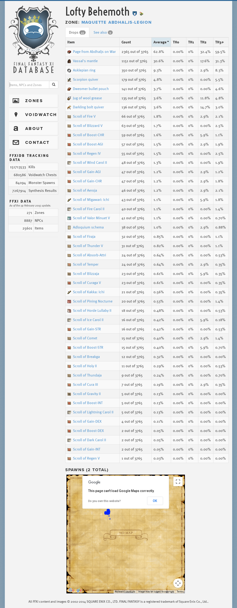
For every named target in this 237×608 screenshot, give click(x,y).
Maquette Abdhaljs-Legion (116, 22)
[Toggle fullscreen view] (178, 481)
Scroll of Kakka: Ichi (85, 292)
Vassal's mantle (82, 61)
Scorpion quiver (82, 79)
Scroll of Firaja (81, 236)
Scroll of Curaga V (84, 282)
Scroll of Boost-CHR (85, 135)
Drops (77, 32)
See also (103, 32)
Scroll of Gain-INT (83, 449)
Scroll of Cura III (82, 384)
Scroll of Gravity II (84, 393)
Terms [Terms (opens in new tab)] (180, 591)
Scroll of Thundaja (84, 375)
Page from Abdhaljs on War (91, 51)
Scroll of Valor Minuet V (88, 218)
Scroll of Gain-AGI (84, 171)
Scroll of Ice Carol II (85, 319)
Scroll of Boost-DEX (85, 430)
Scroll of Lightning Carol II (90, 412)
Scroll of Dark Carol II (86, 440)
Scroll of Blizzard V (85, 125)
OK (155, 501)
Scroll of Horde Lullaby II (89, 310)
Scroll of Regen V (83, 458)
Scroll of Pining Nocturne (89, 301)
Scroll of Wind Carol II (87, 162)
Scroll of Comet (82, 338)
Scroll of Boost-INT (85, 402)
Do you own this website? (104, 501)
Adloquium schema (85, 227)
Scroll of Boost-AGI (85, 144)
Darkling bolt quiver (85, 107)
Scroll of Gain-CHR (84, 181)
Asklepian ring (81, 70)
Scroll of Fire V (81, 116)
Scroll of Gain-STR (84, 329)
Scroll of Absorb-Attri (86, 255)
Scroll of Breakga (83, 356)
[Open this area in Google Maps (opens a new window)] (75, 590)
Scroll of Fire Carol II (85, 209)
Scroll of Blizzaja (83, 273)
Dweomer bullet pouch (88, 88)
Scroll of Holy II (82, 366)
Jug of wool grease (84, 98)
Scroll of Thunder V (85, 245)
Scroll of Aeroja (82, 190)
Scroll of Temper (82, 264)
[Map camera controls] (178, 583)
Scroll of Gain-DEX (84, 421)
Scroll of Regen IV (84, 153)
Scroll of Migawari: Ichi (88, 199)
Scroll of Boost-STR (85, 347)
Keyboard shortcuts (125, 591)
